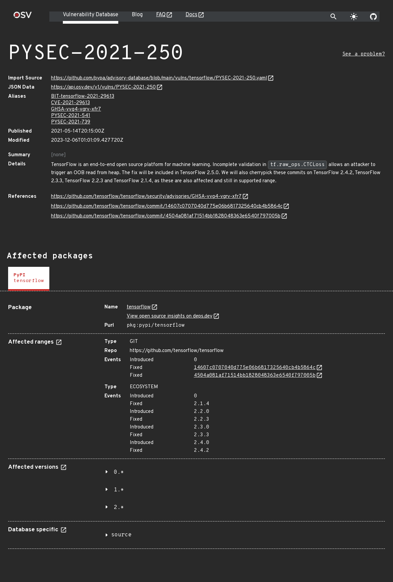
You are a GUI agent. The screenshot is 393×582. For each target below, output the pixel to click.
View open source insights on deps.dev (170, 316)
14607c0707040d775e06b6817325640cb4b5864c (255, 368)
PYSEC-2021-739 (70, 122)
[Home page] (23, 17)
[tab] (28, 279)
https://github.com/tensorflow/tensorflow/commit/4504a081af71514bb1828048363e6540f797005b (165, 216)
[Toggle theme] (354, 16)
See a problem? (363, 54)
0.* (119, 472)
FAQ (161, 14)
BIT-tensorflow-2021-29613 (82, 96)
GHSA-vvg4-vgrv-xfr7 (76, 109)
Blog (137, 14)
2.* (119, 507)
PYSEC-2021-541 (70, 116)
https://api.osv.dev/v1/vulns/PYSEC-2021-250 (103, 87)
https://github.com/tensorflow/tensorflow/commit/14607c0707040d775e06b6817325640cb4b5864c (167, 206)
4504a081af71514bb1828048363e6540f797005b (255, 375)
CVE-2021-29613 (70, 103)
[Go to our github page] (373, 16)
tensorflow (139, 307)
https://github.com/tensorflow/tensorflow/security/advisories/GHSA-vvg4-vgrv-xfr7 (146, 196)
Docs (191, 14)
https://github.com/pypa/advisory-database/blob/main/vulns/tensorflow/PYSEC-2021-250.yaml (159, 78)
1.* (119, 490)
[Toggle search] (333, 16)
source (121, 535)
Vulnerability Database (90, 14)
